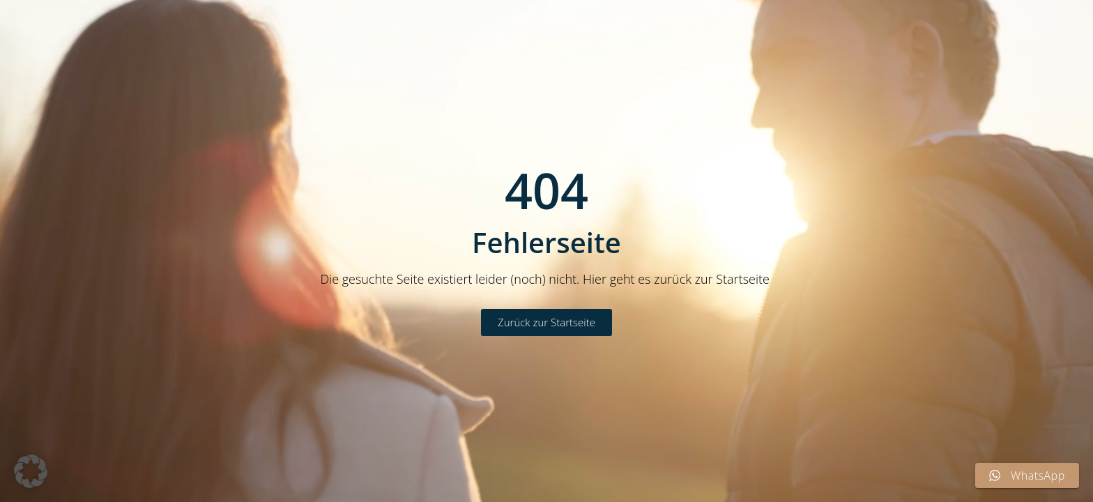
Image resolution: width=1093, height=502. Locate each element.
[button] (30, 471)
